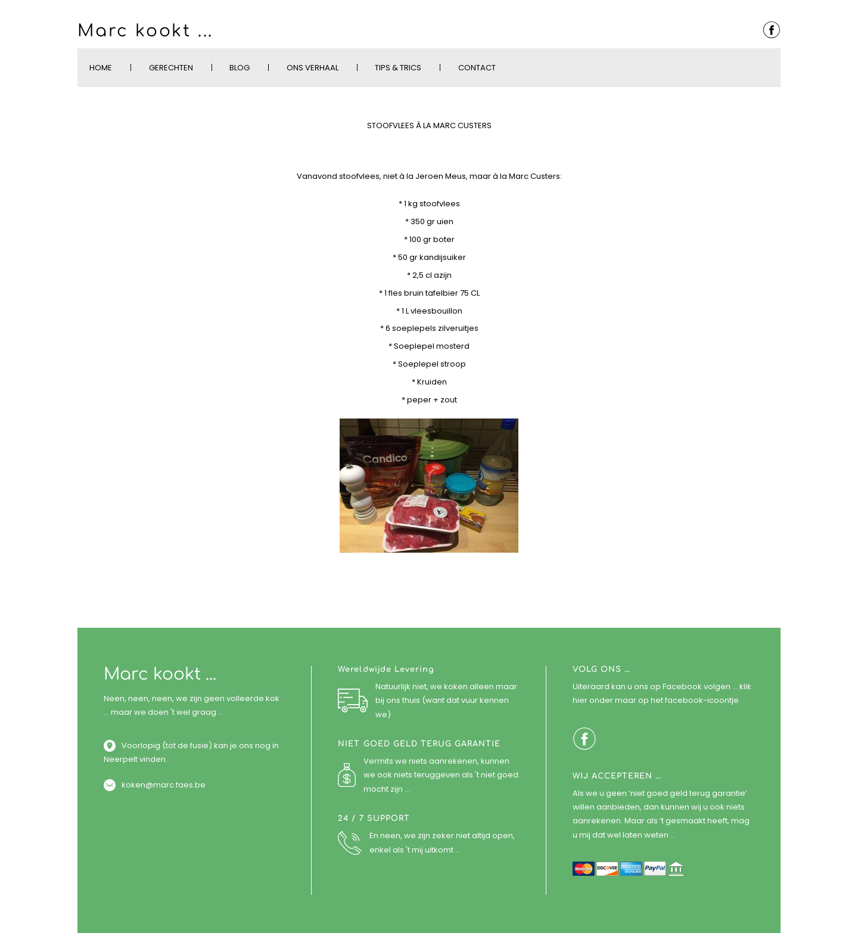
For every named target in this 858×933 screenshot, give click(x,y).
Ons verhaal (312, 67)
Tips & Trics (398, 67)
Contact (477, 67)
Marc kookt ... (145, 31)
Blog (239, 67)
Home (100, 67)
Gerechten (171, 67)
